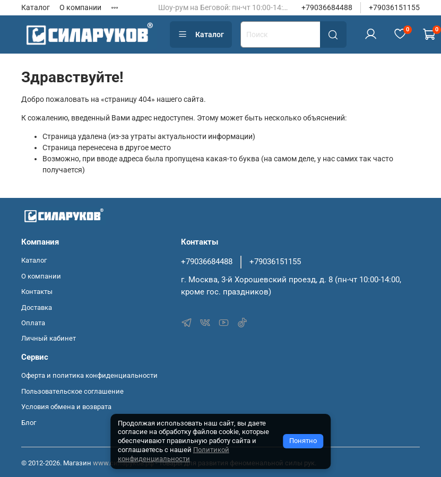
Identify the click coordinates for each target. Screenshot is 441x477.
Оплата (33, 323)
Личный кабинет (48, 338)
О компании (80, 7)
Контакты (37, 292)
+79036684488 (326, 7)
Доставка (36, 307)
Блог (28, 423)
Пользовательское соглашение (72, 391)
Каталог (35, 7)
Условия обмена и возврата (66, 407)
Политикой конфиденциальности (173, 454)
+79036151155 (394, 7)
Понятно (303, 441)
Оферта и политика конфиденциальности (89, 375)
